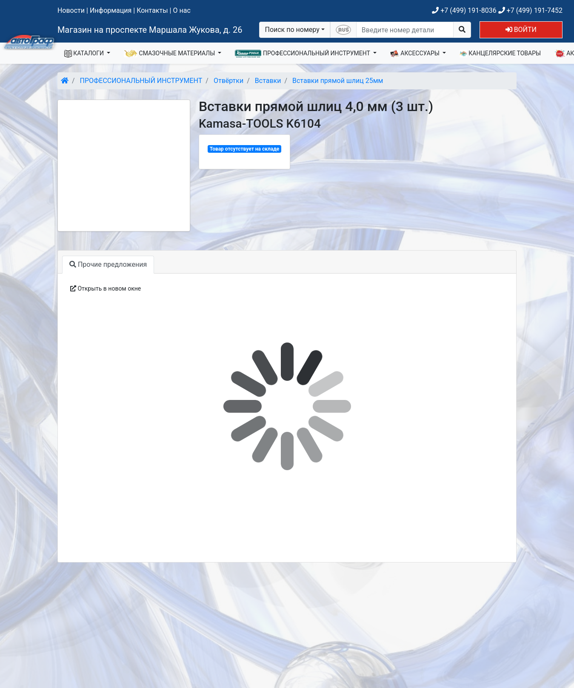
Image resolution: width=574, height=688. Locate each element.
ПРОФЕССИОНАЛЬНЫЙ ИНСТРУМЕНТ (303, 53)
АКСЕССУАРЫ (415, 53)
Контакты (152, 10)
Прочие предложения (108, 264)
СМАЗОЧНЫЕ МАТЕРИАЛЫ (170, 53)
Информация (110, 10)
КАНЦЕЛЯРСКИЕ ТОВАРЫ (500, 53)
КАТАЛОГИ (85, 53)
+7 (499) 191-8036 (464, 10)
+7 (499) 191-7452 (530, 10)
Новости (71, 10)
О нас (181, 10)
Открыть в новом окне (105, 288)
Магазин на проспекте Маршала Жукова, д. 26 (150, 30)
